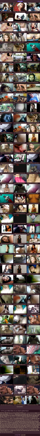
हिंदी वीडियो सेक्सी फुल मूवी (4, 421)
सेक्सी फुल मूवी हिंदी (11, 424)
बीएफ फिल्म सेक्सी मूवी (4, 424)
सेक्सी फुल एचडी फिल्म (6, 427)
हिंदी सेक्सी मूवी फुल (26, 424)
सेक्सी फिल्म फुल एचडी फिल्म (10, 415)
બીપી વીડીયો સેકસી (34, 414)
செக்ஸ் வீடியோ (11, 414)
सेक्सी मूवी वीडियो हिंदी (20, 418)
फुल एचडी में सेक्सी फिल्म (23, 430)
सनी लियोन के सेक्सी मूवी (26, 422)
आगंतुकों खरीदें (23, 434)
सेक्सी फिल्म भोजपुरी (34, 429)
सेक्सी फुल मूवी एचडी (26, 414)
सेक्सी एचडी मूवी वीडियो (4, 414)
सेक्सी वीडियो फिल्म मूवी (34, 424)
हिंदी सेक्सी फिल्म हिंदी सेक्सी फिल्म (27, 415)
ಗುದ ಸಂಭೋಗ (29, 427)
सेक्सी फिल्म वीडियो (3, 430)
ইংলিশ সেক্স (9, 430)
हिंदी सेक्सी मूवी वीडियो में (20, 429)
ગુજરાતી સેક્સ (19, 417)
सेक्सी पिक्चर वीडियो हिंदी (4, 413)
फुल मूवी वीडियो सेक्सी (34, 417)
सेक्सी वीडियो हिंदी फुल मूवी (32, 430)
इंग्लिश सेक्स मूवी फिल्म (26, 417)
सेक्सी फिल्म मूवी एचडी (26, 421)
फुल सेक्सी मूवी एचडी (9, 425)
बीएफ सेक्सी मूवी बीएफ (15, 426)
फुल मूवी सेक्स (32, 421)
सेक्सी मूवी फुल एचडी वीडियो (30, 425)
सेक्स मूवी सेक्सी (20, 1)
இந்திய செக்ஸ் (27, 413)
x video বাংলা (37, 413)
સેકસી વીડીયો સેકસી (12, 429)
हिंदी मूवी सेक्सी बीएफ (23, 426)
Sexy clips (23, 425)
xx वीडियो (5, 417)
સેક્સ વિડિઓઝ (5, 422)
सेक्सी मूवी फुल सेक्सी (15, 430)
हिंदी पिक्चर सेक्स (11, 422)
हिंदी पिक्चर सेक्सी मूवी (18, 422)
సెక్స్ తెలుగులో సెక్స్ (12, 413)
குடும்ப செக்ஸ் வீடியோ (5, 418)
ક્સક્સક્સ (32, 413)
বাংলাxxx (14, 418)
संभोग (11, 418)
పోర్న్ (3, 417)
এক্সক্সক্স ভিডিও (36, 420)
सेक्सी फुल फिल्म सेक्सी (23, 427)
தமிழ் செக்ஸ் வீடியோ (11, 417)
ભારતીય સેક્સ (12, 421)
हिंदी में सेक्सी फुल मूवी (4, 429)
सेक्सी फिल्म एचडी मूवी (19, 424)
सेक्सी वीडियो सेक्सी (18, 421)
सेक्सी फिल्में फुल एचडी (19, 414)
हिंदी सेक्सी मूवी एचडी (11, 420)
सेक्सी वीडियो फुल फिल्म (29, 420)
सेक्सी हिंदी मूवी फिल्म (17, 425)
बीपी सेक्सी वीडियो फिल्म (14, 427)
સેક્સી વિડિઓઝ (28, 429)
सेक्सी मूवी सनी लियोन (19, 413)
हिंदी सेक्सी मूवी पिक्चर (7, 426)
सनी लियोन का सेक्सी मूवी (35, 422)
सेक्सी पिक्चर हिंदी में (35, 427)
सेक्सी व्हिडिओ (18, 415)
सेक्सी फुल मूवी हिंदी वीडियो (20, 420)
